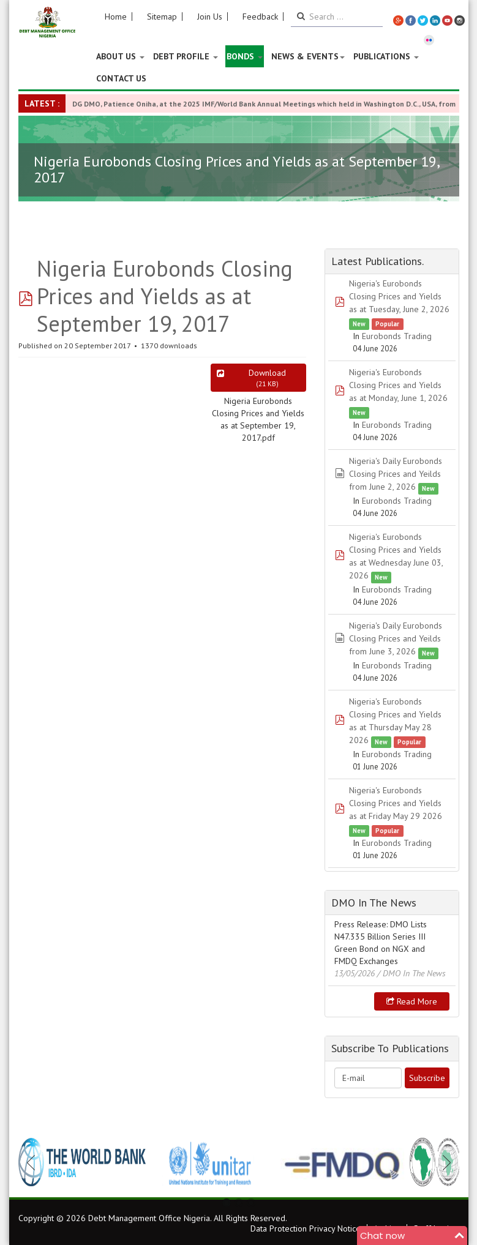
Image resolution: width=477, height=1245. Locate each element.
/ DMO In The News (411, 973)
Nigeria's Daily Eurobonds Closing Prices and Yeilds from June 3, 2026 (395, 638)
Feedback (260, 16)
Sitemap (162, 16)
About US (120, 56)
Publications (386, 56)
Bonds (245, 56)
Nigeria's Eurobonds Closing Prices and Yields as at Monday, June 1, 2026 (398, 385)
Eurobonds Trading (397, 336)
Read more (411, 1001)
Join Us (209, 16)
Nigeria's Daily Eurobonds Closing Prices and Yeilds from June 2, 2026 (395, 473)
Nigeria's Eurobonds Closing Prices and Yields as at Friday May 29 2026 (395, 803)
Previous (34, 1162)
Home (116, 16)
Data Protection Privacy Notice (305, 1228)
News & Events (308, 56)
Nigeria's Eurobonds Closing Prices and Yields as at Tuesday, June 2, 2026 (399, 296)
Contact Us (121, 78)
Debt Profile (185, 56)
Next (443, 1162)
